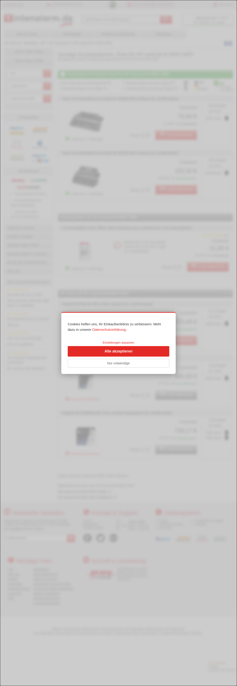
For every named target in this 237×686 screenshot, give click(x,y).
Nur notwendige (118, 363)
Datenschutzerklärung (109, 329)
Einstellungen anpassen (118, 342)
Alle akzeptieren (118, 351)
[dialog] (118, 343)
